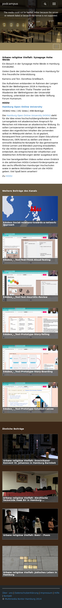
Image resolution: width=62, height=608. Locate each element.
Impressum (46, 593)
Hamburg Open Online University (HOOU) (29, 115)
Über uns (7, 593)
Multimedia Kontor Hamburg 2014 (23, 599)
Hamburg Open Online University (22, 107)
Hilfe (56, 593)
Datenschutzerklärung (26, 593)
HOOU (9, 176)
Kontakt (8, 596)
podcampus (10, 3)
